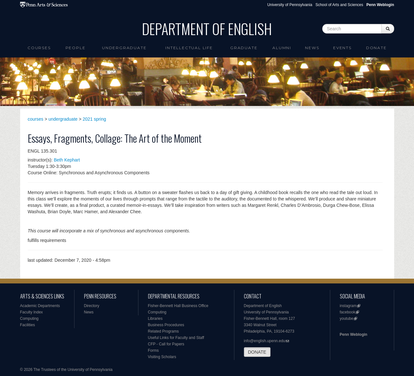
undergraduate (63, 119)
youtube (347, 318)
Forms (153, 350)
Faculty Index (31, 312)
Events (342, 47)
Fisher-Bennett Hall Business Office (178, 306)
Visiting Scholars (162, 357)
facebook (347, 312)
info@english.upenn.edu (264, 341)
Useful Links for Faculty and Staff (176, 337)
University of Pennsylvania (289, 5)
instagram (348, 306)
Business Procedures (166, 325)
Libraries (155, 318)
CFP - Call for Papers (166, 344)
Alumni (281, 47)
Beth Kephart (67, 159)
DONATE (257, 352)
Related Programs (163, 331)
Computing (29, 318)
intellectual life (189, 47)
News (312, 47)
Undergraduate (124, 47)
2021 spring (94, 119)
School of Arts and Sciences (339, 5)
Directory (91, 306)
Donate (376, 47)
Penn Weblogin (353, 334)
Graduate (243, 47)
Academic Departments (40, 306)
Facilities (27, 325)
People (76, 47)
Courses (39, 47)
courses (35, 119)
